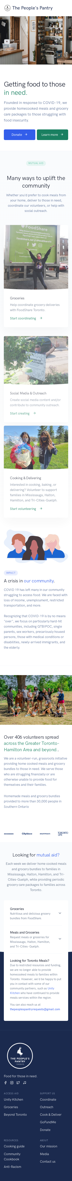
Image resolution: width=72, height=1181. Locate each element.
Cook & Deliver (51, 1114)
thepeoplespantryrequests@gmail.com (35, 1009)
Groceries (11, 1107)
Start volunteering (26, 515)
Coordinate (48, 1099)
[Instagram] (11, 1082)
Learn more (52, 135)
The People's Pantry (28, 8)
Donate (20, 135)
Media (44, 1154)
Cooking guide (14, 1146)
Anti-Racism (12, 1167)
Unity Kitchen (13, 1099)
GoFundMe (48, 1122)
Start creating (23, 422)
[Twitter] (18, 1082)
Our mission (48, 1146)
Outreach (46, 1107)
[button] (36, 914)
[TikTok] (24, 1082)
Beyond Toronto (15, 1114)
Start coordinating (26, 325)
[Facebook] (5, 1082)
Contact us (47, 1161)
